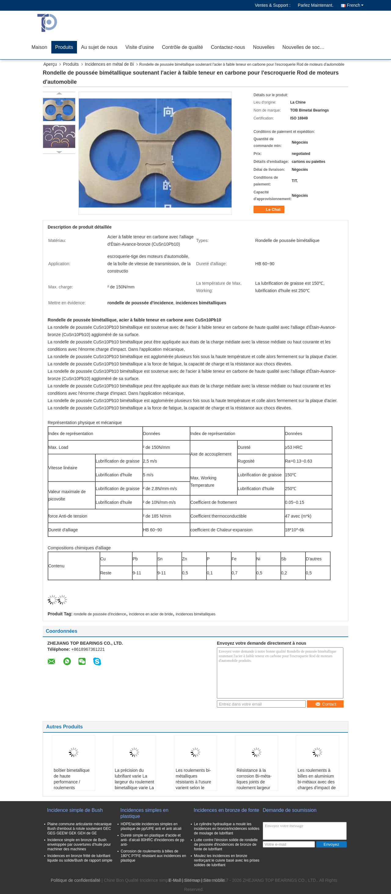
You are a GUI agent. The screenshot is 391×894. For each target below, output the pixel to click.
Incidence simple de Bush (75, 810)
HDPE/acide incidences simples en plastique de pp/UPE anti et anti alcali (151, 826)
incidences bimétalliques (195, 614)
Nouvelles (263, 47)
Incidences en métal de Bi (109, 64)
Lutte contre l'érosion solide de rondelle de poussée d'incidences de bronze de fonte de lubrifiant (226, 844)
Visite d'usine (139, 47)
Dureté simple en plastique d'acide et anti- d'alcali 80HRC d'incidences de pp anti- (152, 840)
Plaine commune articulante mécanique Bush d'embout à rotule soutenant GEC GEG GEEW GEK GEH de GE (79, 828)
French (355, 5)
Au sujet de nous (99, 47)
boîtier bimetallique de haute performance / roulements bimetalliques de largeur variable (72, 785)
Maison (39, 47)
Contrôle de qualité (182, 47)
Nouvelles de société (305, 47)
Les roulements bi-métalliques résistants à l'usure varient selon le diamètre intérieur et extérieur (195, 785)
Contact (325, 704)
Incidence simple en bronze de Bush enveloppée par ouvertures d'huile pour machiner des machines (79, 844)
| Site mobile (213, 880)
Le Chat (269, 210)
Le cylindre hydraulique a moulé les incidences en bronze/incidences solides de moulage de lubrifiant (226, 828)
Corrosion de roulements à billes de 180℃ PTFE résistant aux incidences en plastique (153, 856)
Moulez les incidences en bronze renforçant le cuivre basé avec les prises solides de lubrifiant (226, 860)
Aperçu (50, 64)
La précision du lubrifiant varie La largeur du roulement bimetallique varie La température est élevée (134, 785)
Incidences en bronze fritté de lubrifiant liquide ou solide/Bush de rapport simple (79, 858)
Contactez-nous (228, 47)
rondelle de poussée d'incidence (100, 614)
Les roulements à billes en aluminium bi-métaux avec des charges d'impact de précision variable (317, 782)
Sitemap (192, 880)
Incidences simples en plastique (144, 813)
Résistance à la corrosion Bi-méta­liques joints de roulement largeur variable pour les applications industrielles (254, 788)
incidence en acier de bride (151, 614)
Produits (64, 47)
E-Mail (175, 880)
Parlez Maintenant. (316, 5)
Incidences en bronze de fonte (226, 810)
